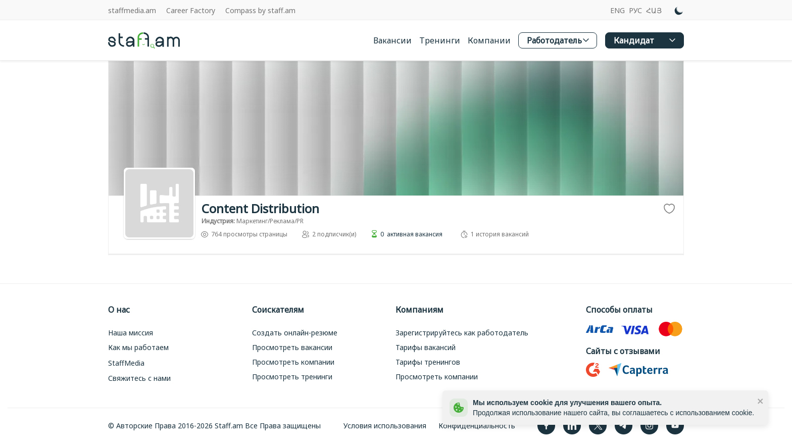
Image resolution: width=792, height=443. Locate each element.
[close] (760, 401)
